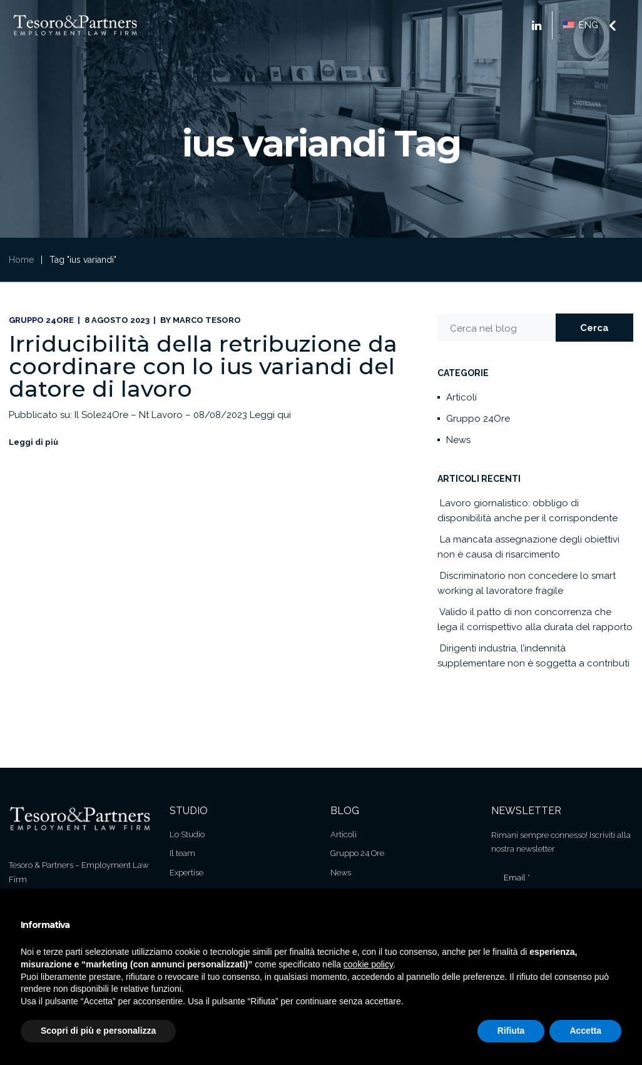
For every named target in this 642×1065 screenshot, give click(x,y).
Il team (182, 853)
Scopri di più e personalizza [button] (98, 1031)
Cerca (594, 328)
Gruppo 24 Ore (357, 853)
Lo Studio (187, 834)
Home (21, 260)
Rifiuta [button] (511, 1031)
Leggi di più (33, 442)
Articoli (461, 397)
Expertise (186, 872)
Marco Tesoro (207, 320)
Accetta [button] (585, 1031)
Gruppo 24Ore (41, 320)
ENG (580, 25)
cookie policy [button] (368, 964)
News (458, 440)
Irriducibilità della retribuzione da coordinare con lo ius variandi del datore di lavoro (203, 366)
